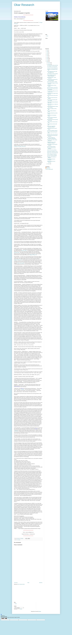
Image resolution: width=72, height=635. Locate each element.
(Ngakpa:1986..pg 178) (33, 254)
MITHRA (22, 389)
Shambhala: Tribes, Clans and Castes (52, 134)
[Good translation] (2, 618)
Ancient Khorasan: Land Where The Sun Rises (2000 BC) (52, 80)
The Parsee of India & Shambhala (52, 155)
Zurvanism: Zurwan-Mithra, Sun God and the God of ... (52, 91)
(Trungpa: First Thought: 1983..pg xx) (20, 146)
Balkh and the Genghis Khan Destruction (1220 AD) (51, 126)
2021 (47, 50)
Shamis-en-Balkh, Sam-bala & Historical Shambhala (51, 75)
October (48, 163)
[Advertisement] (28, 574)
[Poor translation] (5, 618)
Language (19, 539)
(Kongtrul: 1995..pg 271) (18, 259)
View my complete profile (49, 169)
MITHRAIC (16, 430)
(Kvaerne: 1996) (23, 250)
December (48, 62)
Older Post (40, 582)
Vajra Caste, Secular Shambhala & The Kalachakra (52, 118)
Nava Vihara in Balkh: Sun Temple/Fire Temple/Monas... (51, 138)
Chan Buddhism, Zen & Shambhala (52, 66)
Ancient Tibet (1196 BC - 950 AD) (52, 81)
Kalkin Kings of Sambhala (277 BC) (52, 151)
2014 (47, 58)
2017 (47, 54)
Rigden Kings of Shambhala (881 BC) (52, 152)
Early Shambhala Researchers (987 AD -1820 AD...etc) (52, 72)
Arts (17, 539)
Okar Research (24, 4)
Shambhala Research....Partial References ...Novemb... (51, 142)
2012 (47, 61)
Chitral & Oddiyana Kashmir (51, 146)
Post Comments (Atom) (21, 584)
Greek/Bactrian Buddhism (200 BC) (52, 130)
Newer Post (16, 582)
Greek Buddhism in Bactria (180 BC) (52, 73)
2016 (47, 55)
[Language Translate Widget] (19, 607)
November (49, 64)
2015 (47, 57)
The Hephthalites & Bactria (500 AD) (52, 65)
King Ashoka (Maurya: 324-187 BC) (52, 87)
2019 (47, 51)
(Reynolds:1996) (16, 252)
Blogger (40, 611)
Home (28, 582)
